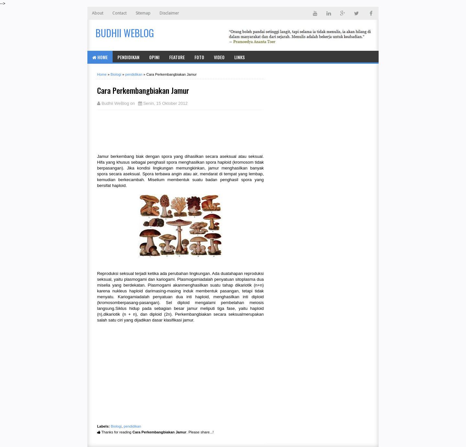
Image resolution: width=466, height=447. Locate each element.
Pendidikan (128, 57)
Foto (199, 57)
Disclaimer (169, 13)
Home (100, 57)
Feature (177, 57)
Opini (154, 57)
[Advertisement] (149, 131)
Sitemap (143, 13)
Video (219, 57)
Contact (119, 13)
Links (239, 57)
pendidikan (132, 426)
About (97, 13)
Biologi (116, 426)
